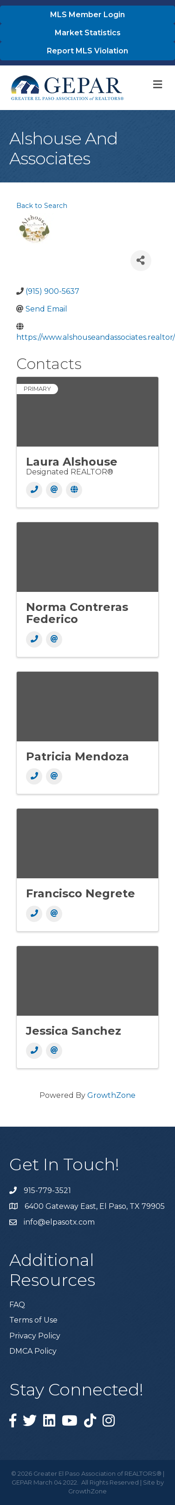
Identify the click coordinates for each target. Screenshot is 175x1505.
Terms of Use (33, 1320)
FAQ (17, 1304)
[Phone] (34, 490)
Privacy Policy (34, 1335)
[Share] (140, 260)
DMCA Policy (33, 1351)
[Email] (54, 490)
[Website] (74, 490)
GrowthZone (111, 1095)
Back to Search (41, 205)
